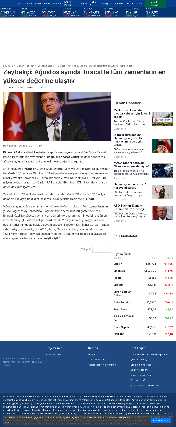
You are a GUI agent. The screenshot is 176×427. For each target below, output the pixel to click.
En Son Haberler (127, 103)
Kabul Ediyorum (161, 420)
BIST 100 (119, 334)
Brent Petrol (121, 309)
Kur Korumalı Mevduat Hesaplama (149, 354)
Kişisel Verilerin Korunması (102, 364)
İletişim (92, 354)
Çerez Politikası (96, 359)
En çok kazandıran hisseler (145, 385)
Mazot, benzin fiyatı (141, 375)
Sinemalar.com (54, 354)
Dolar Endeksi (122, 302)
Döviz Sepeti (121, 327)
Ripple (117, 277)
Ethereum (119, 270)
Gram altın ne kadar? (142, 364)
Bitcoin (118, 263)
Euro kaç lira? (138, 380)
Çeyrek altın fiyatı (140, 359)
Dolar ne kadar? (139, 369)
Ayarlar (8, 422)
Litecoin (119, 284)
